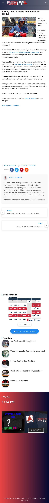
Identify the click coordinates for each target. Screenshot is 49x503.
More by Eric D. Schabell (10, 100)
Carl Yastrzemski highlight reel (23, 335)
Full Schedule (24, 319)
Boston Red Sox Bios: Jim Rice (22, 355)
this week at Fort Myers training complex (24, 47)
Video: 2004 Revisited (19, 375)
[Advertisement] (24, 131)
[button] (12, 164)
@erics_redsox (30, 93)
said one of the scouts (23, 59)
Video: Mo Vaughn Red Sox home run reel (27, 345)
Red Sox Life (23, 493)
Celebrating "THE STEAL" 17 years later (26, 365)
